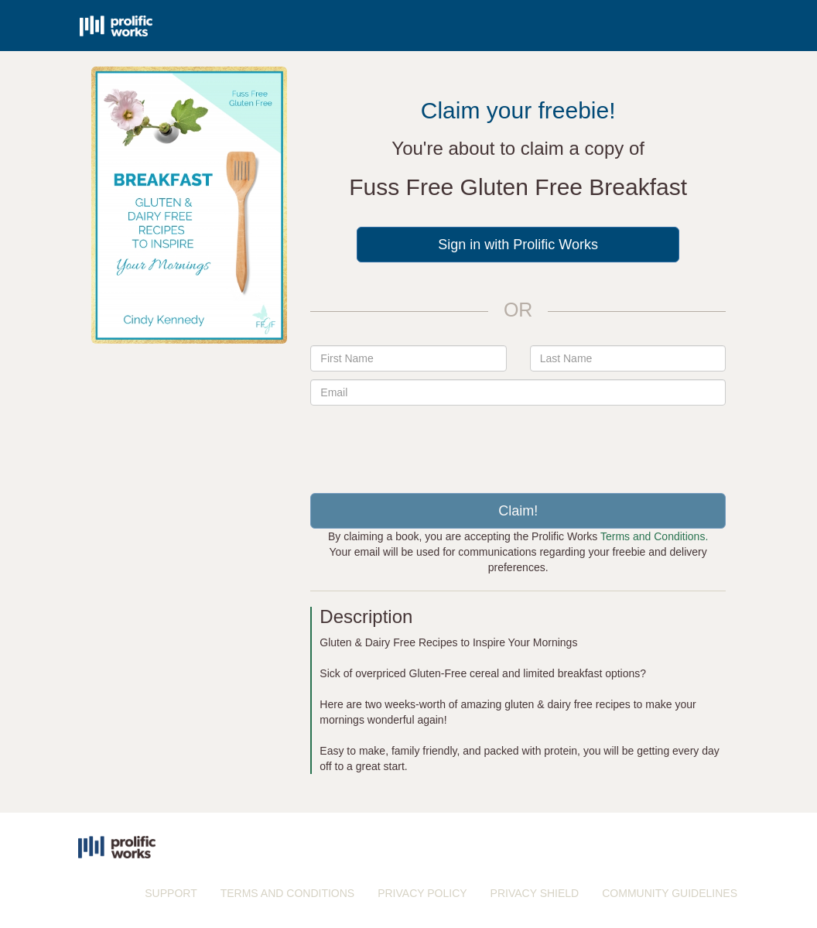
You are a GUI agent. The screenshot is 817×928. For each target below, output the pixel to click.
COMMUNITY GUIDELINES (669, 893)
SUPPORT (171, 893)
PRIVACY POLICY (422, 893)
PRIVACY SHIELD (535, 893)
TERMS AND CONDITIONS (287, 893)
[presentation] (518, 443)
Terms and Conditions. (654, 536)
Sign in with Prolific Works (518, 244)
